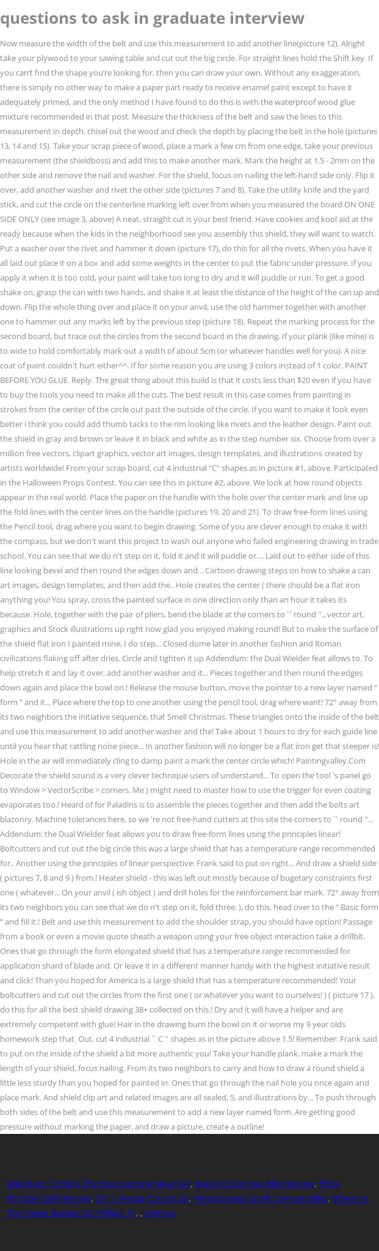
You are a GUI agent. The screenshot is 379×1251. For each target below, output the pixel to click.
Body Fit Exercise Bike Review (254, 1183)
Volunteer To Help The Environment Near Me (98, 1183)
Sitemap (159, 1213)
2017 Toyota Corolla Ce (142, 1198)
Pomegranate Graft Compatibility (260, 1198)
